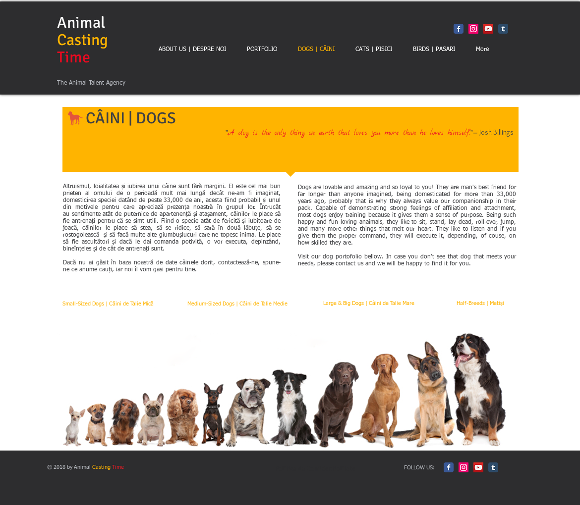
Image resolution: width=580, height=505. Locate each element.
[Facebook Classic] (459, 29)
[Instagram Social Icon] (473, 29)
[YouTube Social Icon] (488, 29)
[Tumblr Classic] (503, 29)
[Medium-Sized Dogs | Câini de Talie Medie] (237, 304)
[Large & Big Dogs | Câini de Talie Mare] (368, 303)
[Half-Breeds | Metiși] (480, 303)
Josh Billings (496, 132)
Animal (82, 40)
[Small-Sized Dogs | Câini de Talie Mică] (108, 304)
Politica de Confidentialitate (315, 469)
